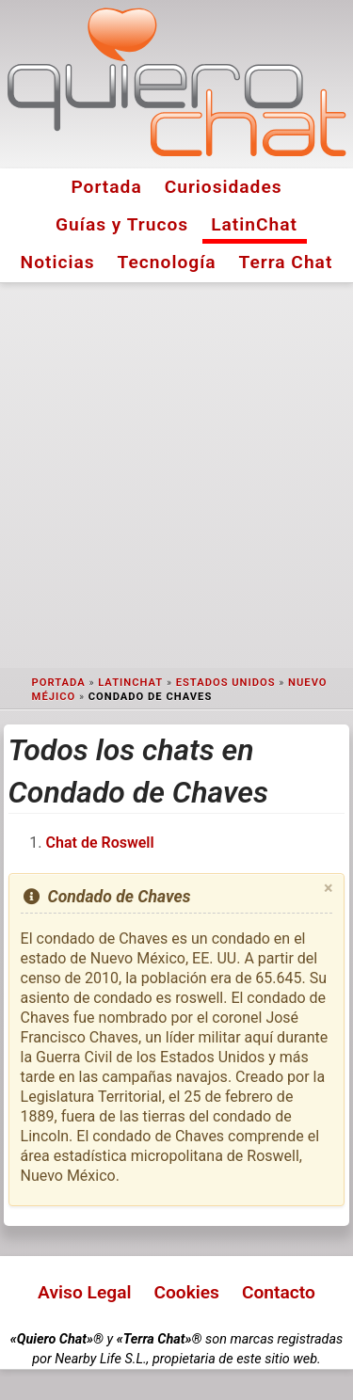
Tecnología (167, 262)
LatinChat (254, 224)
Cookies (186, 1292)
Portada (106, 187)
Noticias (58, 262)
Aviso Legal (84, 1292)
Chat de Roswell (100, 842)
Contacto (278, 1292)
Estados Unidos (226, 682)
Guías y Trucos (122, 224)
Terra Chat (286, 262)
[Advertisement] (176, 475)
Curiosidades (223, 187)
